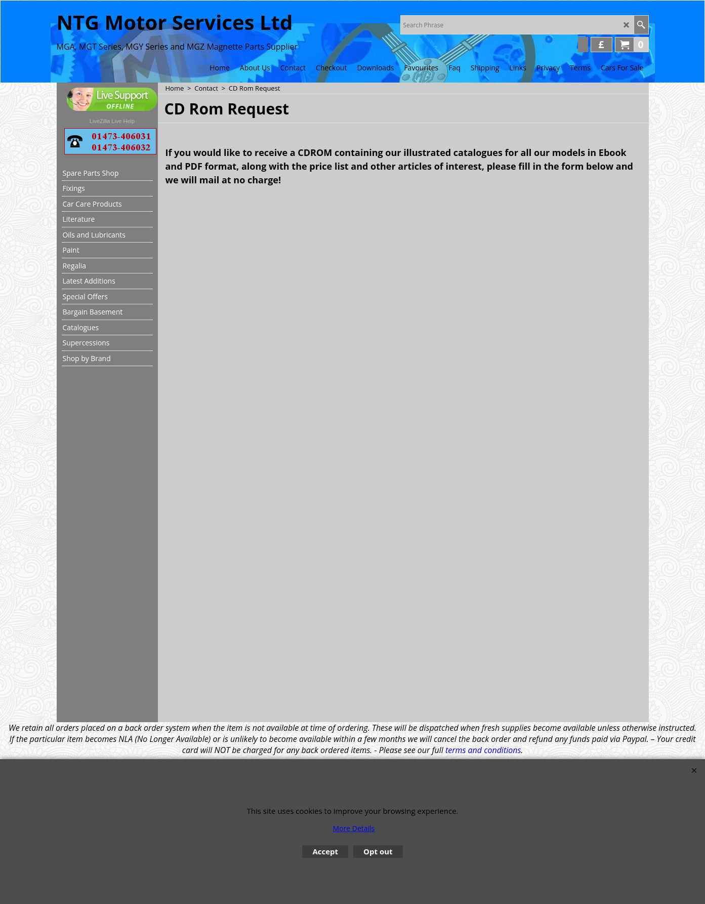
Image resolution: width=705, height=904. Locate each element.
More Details (354, 828)
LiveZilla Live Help (112, 121)
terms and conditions (483, 750)
